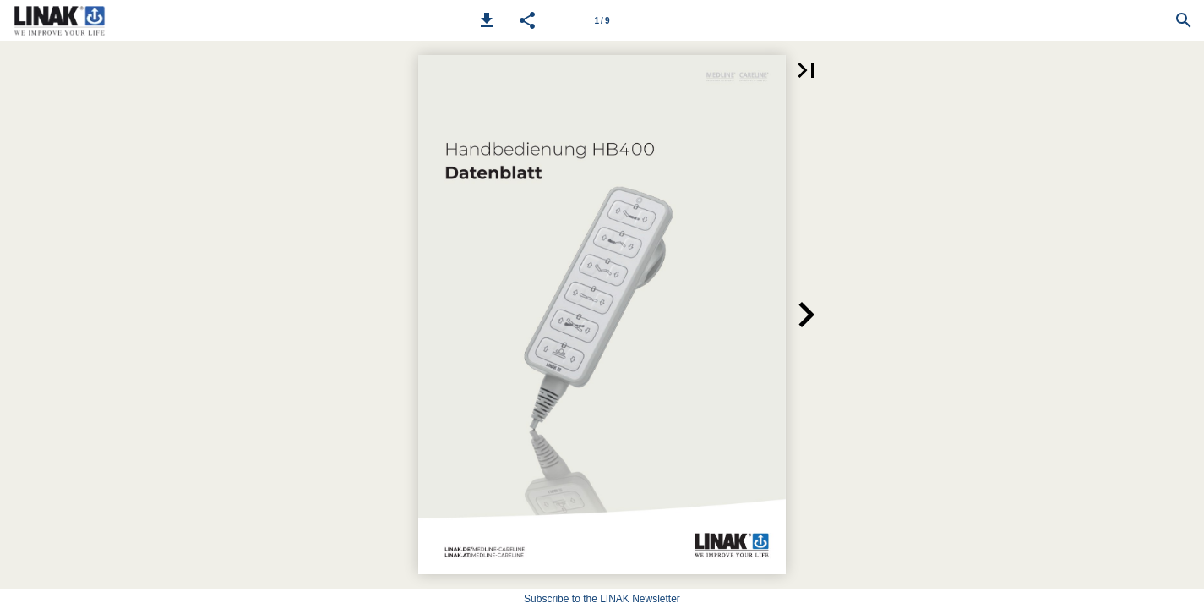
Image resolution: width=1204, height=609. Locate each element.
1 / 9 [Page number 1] (602, 20)
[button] (486, 20)
